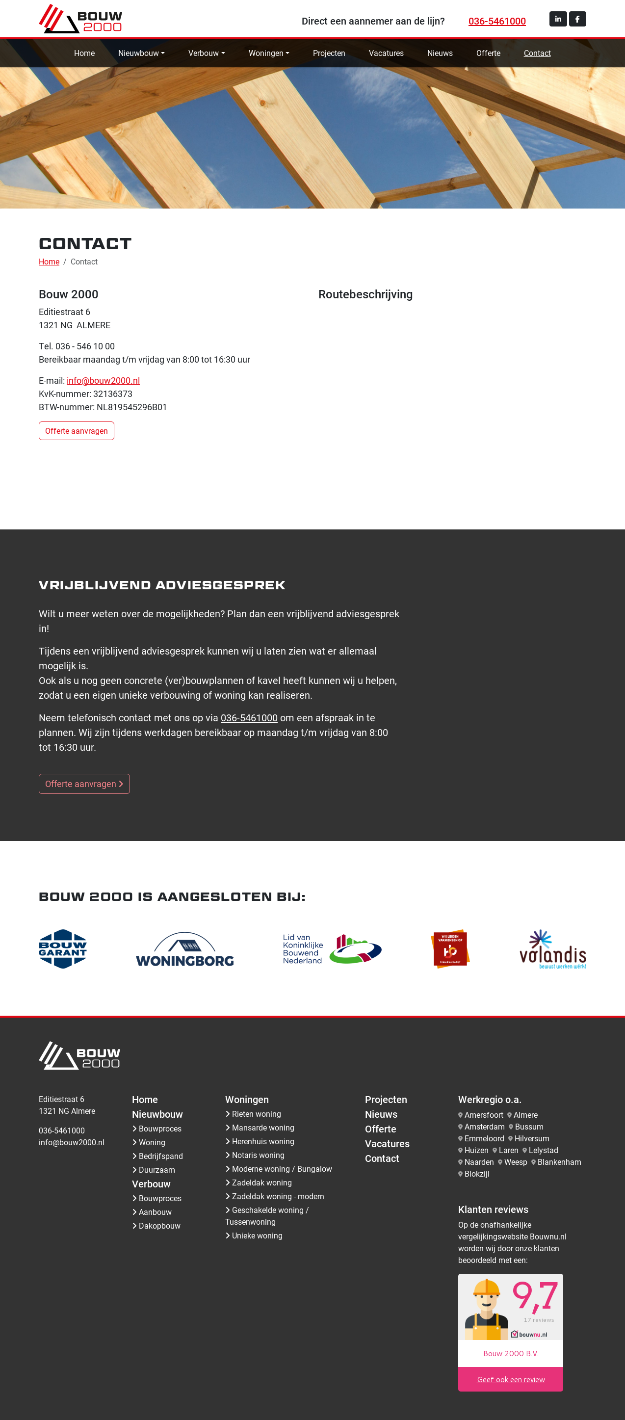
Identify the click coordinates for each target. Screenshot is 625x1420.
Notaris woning (255, 1155)
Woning (148, 1142)
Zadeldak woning (258, 1182)
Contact (537, 53)
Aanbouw (152, 1212)
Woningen (266, 53)
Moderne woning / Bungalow (278, 1168)
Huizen (477, 1150)
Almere (526, 1114)
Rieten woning (253, 1113)
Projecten (329, 53)
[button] (558, 18)
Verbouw (203, 53)
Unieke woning (254, 1235)
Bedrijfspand (157, 1156)
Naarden (479, 1162)
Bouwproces (157, 1128)
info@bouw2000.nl (103, 380)
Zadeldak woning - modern (274, 1196)
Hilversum (532, 1138)
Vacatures (386, 53)
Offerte (488, 53)
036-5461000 (497, 20)
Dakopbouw (156, 1225)
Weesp (515, 1162)
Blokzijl (477, 1173)
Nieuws (440, 53)
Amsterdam (485, 1126)
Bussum (529, 1126)
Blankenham (559, 1162)
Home (84, 53)
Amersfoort (484, 1114)
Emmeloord (484, 1138)
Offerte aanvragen (76, 430)
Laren (509, 1150)
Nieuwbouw (138, 53)
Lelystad (543, 1150)
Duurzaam (153, 1169)
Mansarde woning (259, 1127)
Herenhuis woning (259, 1141)
